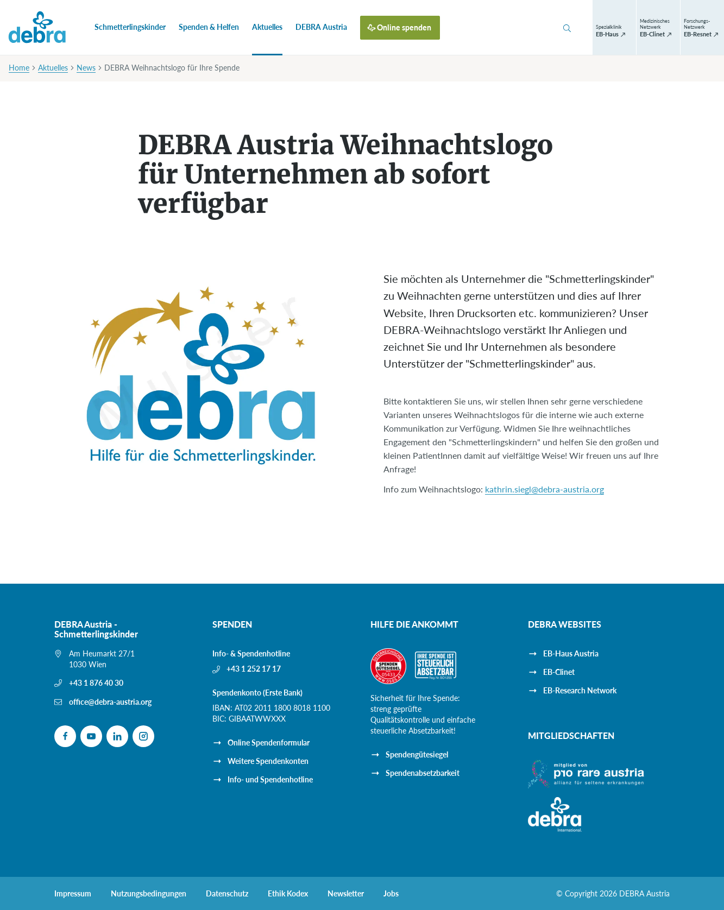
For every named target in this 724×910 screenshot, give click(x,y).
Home (19, 67)
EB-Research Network (579, 690)
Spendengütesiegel (417, 754)
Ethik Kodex (288, 893)
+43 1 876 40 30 (96, 682)
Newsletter (346, 893)
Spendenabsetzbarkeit (422, 773)
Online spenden (404, 27)
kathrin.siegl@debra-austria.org (544, 489)
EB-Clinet (559, 672)
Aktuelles (267, 26)
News (86, 67)
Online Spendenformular (269, 742)
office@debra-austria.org (110, 701)
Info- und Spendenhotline (270, 779)
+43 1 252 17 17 (253, 668)
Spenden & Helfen (209, 26)
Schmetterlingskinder (130, 26)
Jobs (391, 893)
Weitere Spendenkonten (268, 761)
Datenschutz (227, 893)
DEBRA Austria (321, 26)
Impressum (72, 893)
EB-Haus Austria (571, 653)
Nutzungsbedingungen (148, 893)
